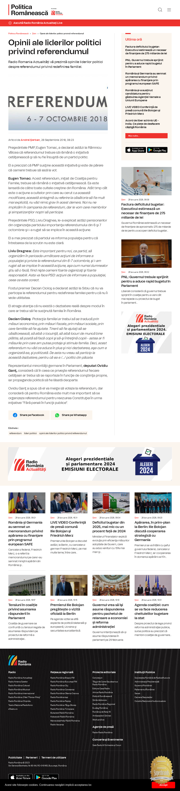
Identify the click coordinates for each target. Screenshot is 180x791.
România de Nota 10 (102, 712)
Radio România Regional (104, 704)
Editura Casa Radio (101, 689)
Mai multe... (133, 136)
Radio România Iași (59, 697)
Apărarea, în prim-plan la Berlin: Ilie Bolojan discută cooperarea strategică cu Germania (153, 525)
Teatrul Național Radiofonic (20, 705)
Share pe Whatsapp (74, 415)
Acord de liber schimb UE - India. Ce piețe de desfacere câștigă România (146, 124)
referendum (15, 433)
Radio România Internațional (21, 693)
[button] (93, 785)
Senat (137, 693)
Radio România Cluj (59, 686)
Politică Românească (102, 696)
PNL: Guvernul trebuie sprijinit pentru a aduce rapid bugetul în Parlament (146, 63)
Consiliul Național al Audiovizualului (150, 701)
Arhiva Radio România (103, 692)
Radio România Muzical (19, 690)
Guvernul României (143, 686)
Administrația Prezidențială (147, 682)
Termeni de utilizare (53, 757)
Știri (34, 34)
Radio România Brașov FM (62, 678)
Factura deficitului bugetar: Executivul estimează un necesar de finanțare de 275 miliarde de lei (146, 50)
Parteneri (32, 757)
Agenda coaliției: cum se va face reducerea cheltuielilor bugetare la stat (153, 604)
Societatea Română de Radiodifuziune (152, 678)
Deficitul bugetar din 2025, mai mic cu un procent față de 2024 (111, 523)
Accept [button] (163, 785)
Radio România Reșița (60, 701)
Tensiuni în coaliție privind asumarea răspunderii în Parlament (26, 606)
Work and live (98, 720)
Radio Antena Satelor (18, 682)
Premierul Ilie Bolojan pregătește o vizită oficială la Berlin (68, 602)
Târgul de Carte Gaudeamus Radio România (105, 683)
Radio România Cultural (19, 686)
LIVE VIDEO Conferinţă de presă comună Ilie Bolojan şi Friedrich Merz (146, 110)
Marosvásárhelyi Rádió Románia (65, 721)
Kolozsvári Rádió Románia (62, 717)
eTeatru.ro (12, 709)
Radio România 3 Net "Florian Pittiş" (24, 697)
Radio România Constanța (62, 690)
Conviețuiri (97, 678)
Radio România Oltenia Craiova (64, 693)
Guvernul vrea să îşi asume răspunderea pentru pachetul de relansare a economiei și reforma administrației (111, 606)
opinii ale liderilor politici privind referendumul (63, 433)
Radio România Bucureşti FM (63, 682)
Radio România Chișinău (19, 701)
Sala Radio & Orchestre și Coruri (107, 745)
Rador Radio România (102, 732)
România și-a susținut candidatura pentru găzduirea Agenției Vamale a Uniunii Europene (146, 95)
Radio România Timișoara (62, 709)
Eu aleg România (100, 708)
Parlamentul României (145, 690)
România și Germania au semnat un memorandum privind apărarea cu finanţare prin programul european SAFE (146, 78)
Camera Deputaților (143, 697)
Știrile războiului (100, 700)
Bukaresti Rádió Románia (62, 713)
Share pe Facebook (32, 415)
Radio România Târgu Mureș (63, 705)
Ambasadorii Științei (102, 716)
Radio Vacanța (57, 725)
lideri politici (30, 433)
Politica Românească (18, 34)
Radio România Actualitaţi (20, 678)
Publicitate (15, 757)
